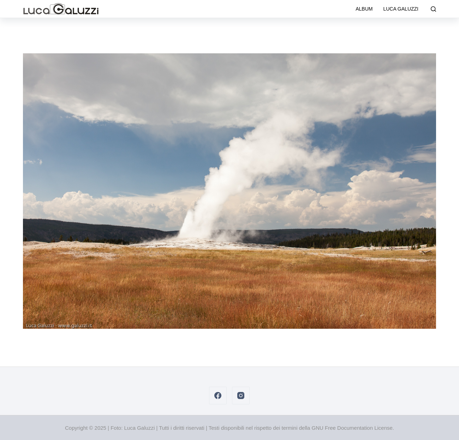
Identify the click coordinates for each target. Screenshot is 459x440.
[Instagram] (241, 395)
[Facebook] (218, 395)
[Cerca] (433, 9)
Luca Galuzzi (400, 9)
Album (364, 9)
